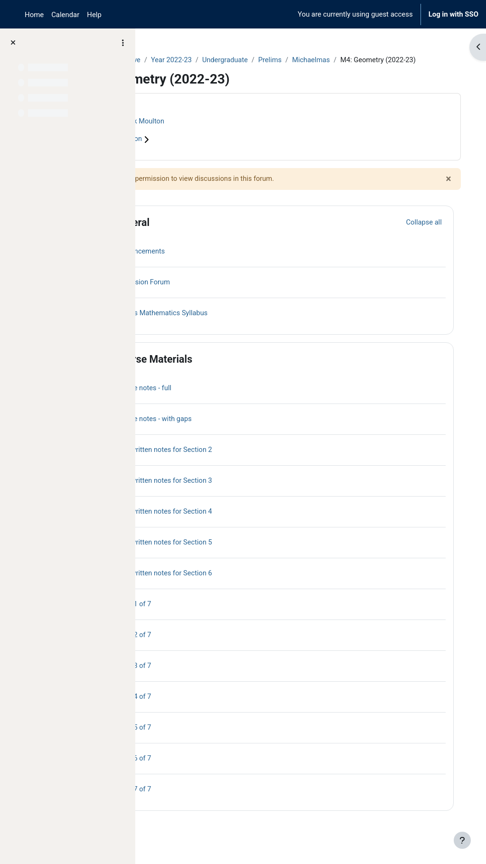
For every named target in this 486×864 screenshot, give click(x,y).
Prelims (345, 60)
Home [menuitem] (34, 14)
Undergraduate (299, 60)
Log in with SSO (453, 14)
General (204, 233)
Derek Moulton (215, 132)
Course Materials (226, 370)
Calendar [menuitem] (65, 14)
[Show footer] (462, 840)
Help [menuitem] (94, 14)
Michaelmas (387, 60)
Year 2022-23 (245, 60)
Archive (202, 60)
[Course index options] (122, 42)
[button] (170, 233)
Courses (167, 60)
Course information (189, 150)
